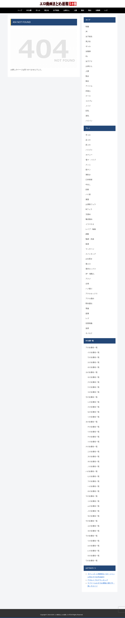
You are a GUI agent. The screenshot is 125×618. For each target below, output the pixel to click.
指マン (88, 170)
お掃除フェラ (91, 204)
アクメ (88, 279)
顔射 (87, 189)
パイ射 (88, 194)
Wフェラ (89, 209)
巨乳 (87, 111)
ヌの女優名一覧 (93, 456)
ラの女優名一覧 (92, 536)
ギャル (88, 46)
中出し (88, 185)
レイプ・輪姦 (91, 229)
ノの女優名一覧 (93, 466)
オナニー (89, 155)
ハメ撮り (89, 289)
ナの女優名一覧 (92, 447)
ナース (88, 96)
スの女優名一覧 (93, 407)
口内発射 (89, 180)
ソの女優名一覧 (93, 417)
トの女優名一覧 (93, 442)
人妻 (87, 71)
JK (87, 31)
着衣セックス (91, 269)
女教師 (88, 51)
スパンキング (91, 254)
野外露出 (89, 303)
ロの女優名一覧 (93, 556)
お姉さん (89, 66)
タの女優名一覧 (92, 422)
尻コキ (88, 145)
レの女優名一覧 (93, 551)
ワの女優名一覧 (92, 561)
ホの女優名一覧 (93, 491)
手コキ (88, 135)
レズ (87, 318)
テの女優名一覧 (93, 437)
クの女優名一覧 (93, 382)
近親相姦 (89, 323)
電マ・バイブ (91, 160)
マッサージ (90, 249)
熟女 (87, 76)
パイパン (89, 121)
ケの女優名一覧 (93, 387)
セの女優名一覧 (93, 412)
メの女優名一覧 (93, 511)
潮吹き (88, 175)
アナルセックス (92, 294)
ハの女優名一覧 (92, 471)
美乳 (87, 116)
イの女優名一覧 (93, 352)
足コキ (88, 140)
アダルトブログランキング (97, 580)
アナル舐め (90, 298)
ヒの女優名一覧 (93, 476)
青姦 (87, 308)
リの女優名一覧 (93, 541)
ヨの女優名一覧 (93, 531)
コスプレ (89, 101)
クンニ (88, 165)
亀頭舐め (89, 219)
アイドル (89, 86)
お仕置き (89, 259)
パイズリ (89, 150)
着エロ (88, 264)
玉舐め (88, 214)
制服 (87, 27)
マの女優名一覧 (92, 496)
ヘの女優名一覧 (93, 486)
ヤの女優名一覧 (92, 521)
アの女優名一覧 (92, 347)
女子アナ (89, 61)
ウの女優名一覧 (93, 357)
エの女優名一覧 (93, 362)
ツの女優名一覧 (93, 432)
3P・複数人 (90, 274)
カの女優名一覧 (92, 372)
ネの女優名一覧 (93, 461)
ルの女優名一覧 (93, 546)
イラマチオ (90, 224)
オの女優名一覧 (93, 367)
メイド (88, 106)
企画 (87, 284)
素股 (87, 199)
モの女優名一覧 (93, 516)
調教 (87, 234)
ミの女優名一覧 (93, 501)
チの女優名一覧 (93, 427)
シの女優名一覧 (93, 402)
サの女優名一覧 (92, 397)
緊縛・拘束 (90, 239)
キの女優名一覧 (93, 377)
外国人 (88, 91)
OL (87, 56)
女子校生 (89, 36)
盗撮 (87, 313)
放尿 (87, 328)
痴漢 (87, 244)
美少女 (88, 41)
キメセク (89, 333)
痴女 (87, 81)
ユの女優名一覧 (93, 526)
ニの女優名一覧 (93, 452)
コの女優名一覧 (93, 392)
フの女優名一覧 (93, 481)
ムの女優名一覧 (93, 506)
